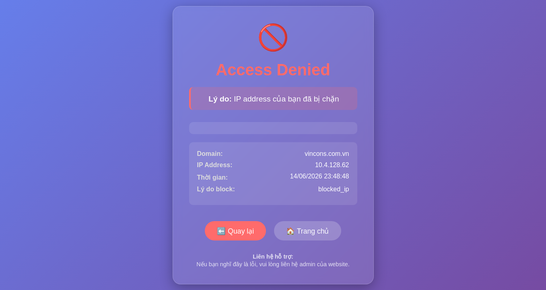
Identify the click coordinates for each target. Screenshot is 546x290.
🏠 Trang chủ (307, 231)
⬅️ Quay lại (235, 231)
